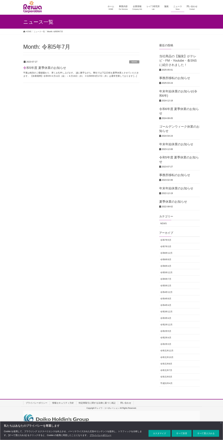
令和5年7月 (165, 279)
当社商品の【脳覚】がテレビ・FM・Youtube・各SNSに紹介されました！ (178, 60)
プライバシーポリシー (100, 435)
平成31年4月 (166, 383)
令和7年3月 (165, 246)
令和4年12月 (166, 292)
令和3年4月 (165, 318)
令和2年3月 (165, 344)
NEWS (134, 62)
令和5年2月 (165, 285)
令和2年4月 (165, 337)
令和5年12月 (166, 272)
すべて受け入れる (206, 433)
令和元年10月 (167, 357)
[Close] (221, 422)
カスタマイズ (159, 433)
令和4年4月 (165, 305)
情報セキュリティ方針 (63, 403)
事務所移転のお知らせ (174, 78)
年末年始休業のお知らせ (176, 144)
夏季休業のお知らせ (173, 201)
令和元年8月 (166, 363)
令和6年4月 (165, 266)
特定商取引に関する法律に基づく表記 (97, 403)
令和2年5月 (165, 331)
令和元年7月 (166, 370)
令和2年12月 (166, 324)
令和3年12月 (166, 311)
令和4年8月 (165, 298)
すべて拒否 (181, 433)
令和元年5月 (166, 376)
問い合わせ (125, 403)
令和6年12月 (166, 253)
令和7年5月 (165, 240)
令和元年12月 (167, 350)
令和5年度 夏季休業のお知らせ (44, 67)
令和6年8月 (165, 259)
